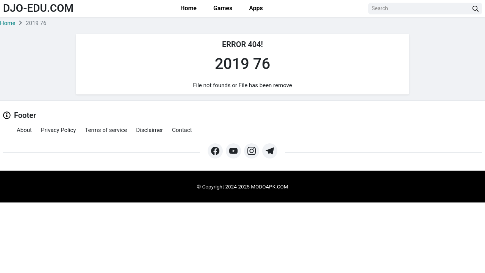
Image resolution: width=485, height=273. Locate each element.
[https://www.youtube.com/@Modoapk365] (233, 150)
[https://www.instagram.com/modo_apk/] (251, 150)
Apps (255, 8)
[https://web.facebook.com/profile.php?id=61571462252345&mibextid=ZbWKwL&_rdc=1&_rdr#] (215, 150)
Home (188, 8)
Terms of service (106, 130)
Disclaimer (149, 130)
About (24, 130)
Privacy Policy (58, 130)
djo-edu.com (38, 8)
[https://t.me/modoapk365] (269, 150)
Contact (182, 130)
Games (222, 8)
